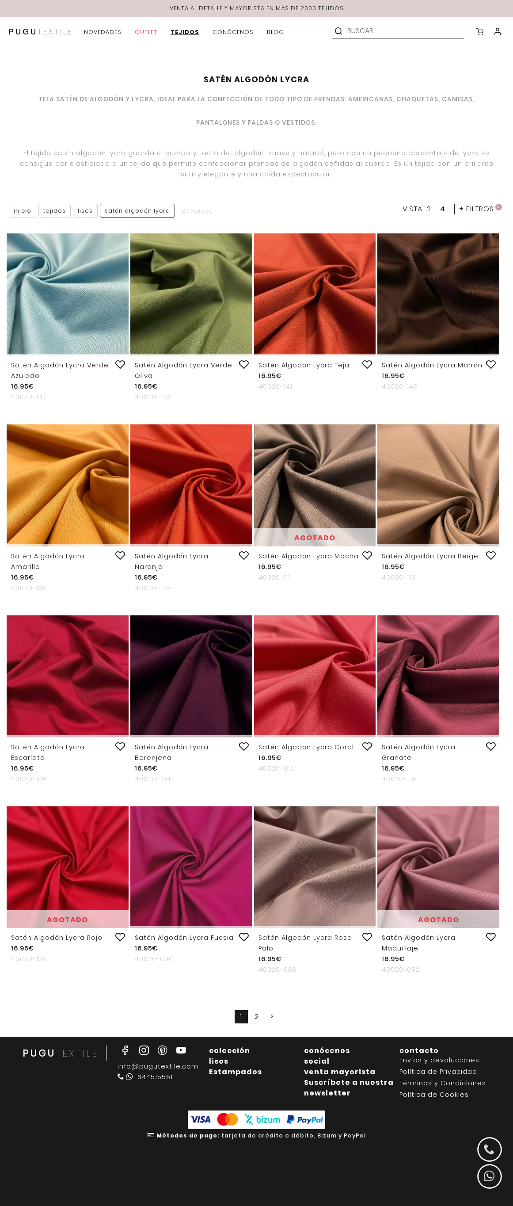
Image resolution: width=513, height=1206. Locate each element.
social (317, 1061)
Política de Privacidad (438, 1072)
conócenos (327, 1051)
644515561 (145, 1076)
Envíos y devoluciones (439, 1060)
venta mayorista (340, 1072)
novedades (103, 32)
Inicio (22, 210)
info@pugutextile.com (158, 1066)
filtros (480, 209)
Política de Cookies (434, 1095)
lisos (218, 1061)
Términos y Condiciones (442, 1083)
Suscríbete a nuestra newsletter (349, 1087)
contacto (419, 1051)
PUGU (41, 32)
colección (229, 1051)
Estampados (235, 1072)
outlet (146, 32)
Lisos (85, 210)
